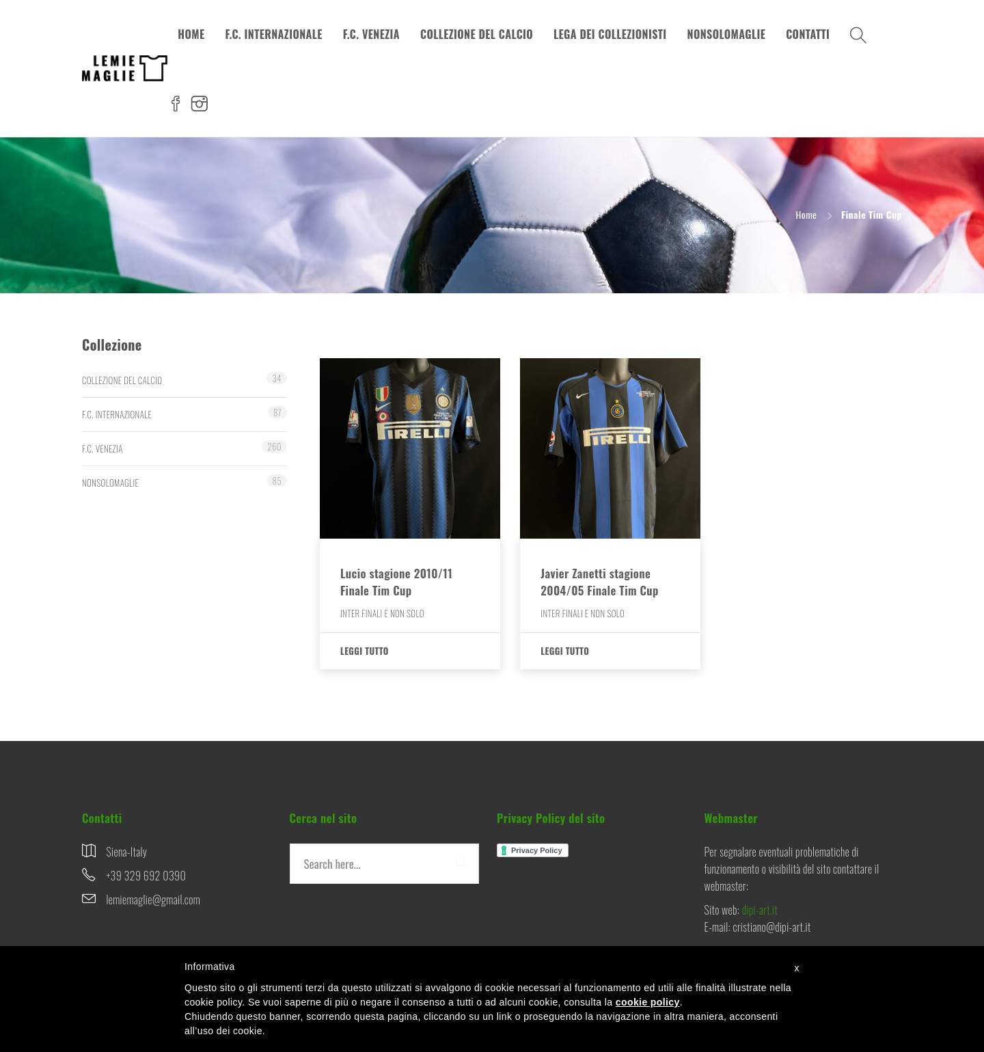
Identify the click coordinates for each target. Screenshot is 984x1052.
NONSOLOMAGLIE (726, 34)
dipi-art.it (760, 910)
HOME (191, 34)
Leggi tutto (364, 651)
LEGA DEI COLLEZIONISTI (610, 34)
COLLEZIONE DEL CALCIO (476, 34)
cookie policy (648, 1002)
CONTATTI (808, 34)
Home (806, 214)
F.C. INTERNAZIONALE (273, 34)
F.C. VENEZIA (371, 34)
